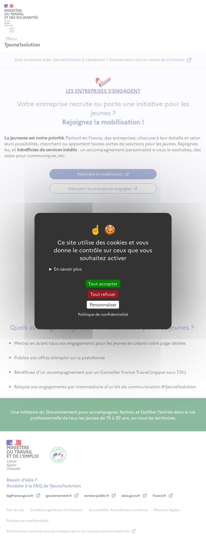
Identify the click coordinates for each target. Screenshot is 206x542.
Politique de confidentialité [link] (103, 314)
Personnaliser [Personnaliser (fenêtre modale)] (103, 304)
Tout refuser (102, 294)
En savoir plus (68, 269)
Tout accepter (102, 283)
